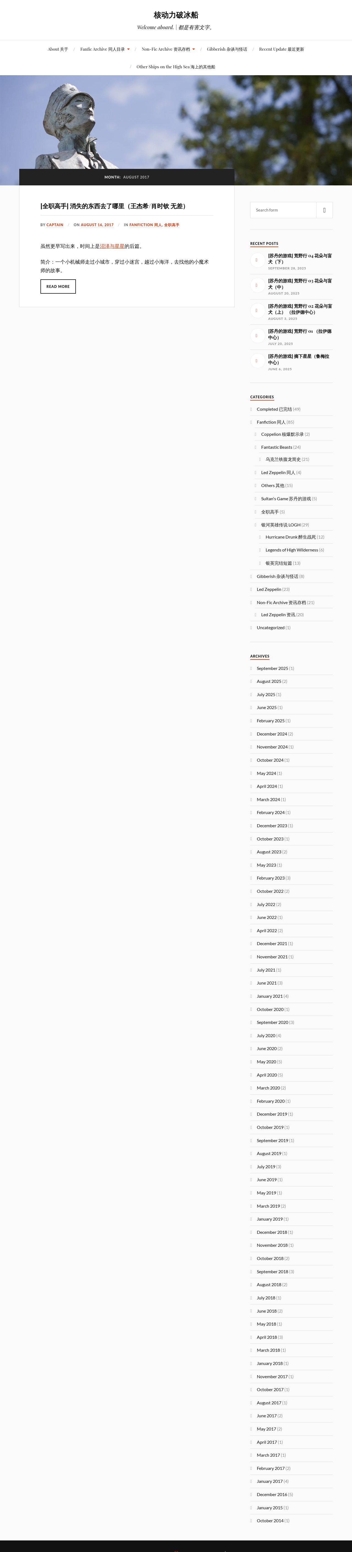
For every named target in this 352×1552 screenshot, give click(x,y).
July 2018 (266, 1297)
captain (55, 225)
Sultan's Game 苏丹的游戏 (286, 498)
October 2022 (270, 891)
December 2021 (272, 943)
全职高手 (172, 225)
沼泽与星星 (112, 246)
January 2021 (270, 996)
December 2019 (272, 1113)
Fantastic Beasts (276, 447)
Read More (58, 286)
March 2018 (268, 1350)
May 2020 (266, 1061)
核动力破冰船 (176, 15)
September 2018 (272, 1271)
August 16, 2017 (97, 225)
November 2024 (272, 746)
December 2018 (272, 1232)
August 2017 (269, 1402)
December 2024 (272, 733)
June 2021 (267, 982)
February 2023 (271, 877)
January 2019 (270, 1218)
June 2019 (267, 1179)
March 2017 (268, 1455)
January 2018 (270, 1363)
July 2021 (266, 969)
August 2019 (269, 1153)
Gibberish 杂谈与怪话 (227, 49)
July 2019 (266, 1166)
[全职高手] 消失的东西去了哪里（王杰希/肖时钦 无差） (114, 206)
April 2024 (267, 786)
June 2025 (267, 707)
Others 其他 (272, 485)
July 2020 (266, 1035)
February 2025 (271, 720)
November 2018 (272, 1245)
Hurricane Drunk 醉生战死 (291, 536)
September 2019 (272, 1140)
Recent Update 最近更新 (281, 49)
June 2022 (267, 917)
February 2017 (271, 1468)
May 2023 (266, 864)
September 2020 (272, 1022)
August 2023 (269, 851)
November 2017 (272, 1376)
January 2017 (270, 1481)
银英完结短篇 (279, 563)
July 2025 (266, 694)
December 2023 (272, 825)
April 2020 (267, 1074)
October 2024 (270, 760)
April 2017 (267, 1442)
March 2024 (268, 799)
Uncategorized (271, 627)
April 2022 (267, 930)
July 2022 (266, 904)
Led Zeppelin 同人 (278, 472)
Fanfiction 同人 (146, 225)
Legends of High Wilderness (292, 549)
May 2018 (266, 1323)
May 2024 (266, 773)
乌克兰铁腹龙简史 (283, 459)
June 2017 (267, 1415)
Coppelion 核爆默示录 (282, 434)
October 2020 (270, 1009)
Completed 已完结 (274, 409)
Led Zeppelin (269, 589)
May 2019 (266, 1192)
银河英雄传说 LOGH (281, 524)
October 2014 (270, 1520)
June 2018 (267, 1310)
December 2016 (272, 1494)
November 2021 (272, 956)
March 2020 (268, 1087)
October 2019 (270, 1127)
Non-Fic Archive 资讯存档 (166, 49)
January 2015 (270, 1507)
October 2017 (270, 1389)
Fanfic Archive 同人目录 (102, 49)
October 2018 (270, 1258)
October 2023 (270, 838)
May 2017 (266, 1428)
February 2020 (271, 1101)
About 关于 (58, 49)
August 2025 (269, 681)
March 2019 (268, 1205)
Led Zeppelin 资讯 (278, 614)
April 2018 (267, 1337)
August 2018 (269, 1284)
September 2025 (272, 668)
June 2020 (267, 1048)
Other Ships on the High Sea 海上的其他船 (176, 66)
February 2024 (271, 812)
